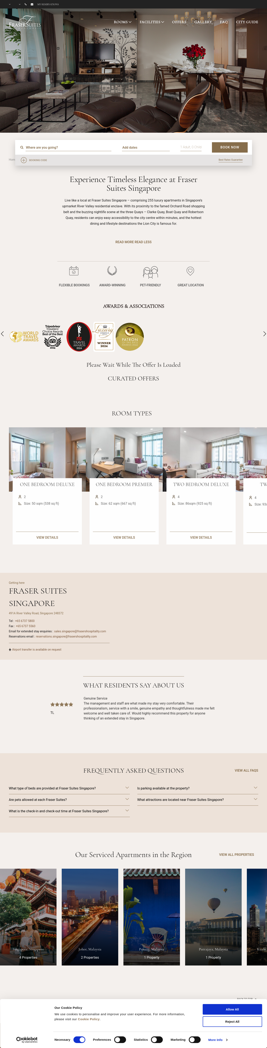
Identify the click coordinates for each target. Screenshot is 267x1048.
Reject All (232, 1021)
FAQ (224, 22)
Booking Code (38, 160)
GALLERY (203, 22)
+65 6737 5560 (25, 626)
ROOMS (121, 22)
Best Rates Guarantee (230, 159)
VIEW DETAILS (47, 556)
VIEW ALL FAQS (246, 770)
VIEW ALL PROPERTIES (236, 855)
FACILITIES (150, 22)
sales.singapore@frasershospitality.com (80, 631)
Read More (125, 242)
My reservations (48, 4)
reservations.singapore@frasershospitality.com (66, 636)
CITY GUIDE (247, 22)
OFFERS (179, 22)
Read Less (143, 242)
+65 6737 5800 (25, 621)
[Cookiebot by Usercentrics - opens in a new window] (27, 1040)
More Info (215, 1040)
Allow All (232, 1009)
